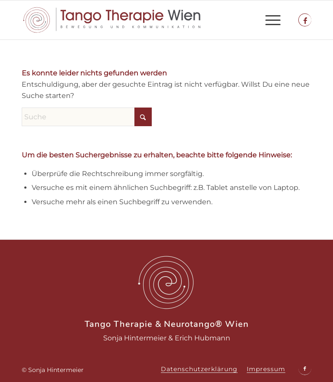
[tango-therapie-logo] (112, 19)
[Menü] (269, 19)
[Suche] (87, 117)
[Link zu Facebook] (305, 20)
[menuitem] (269, 19)
